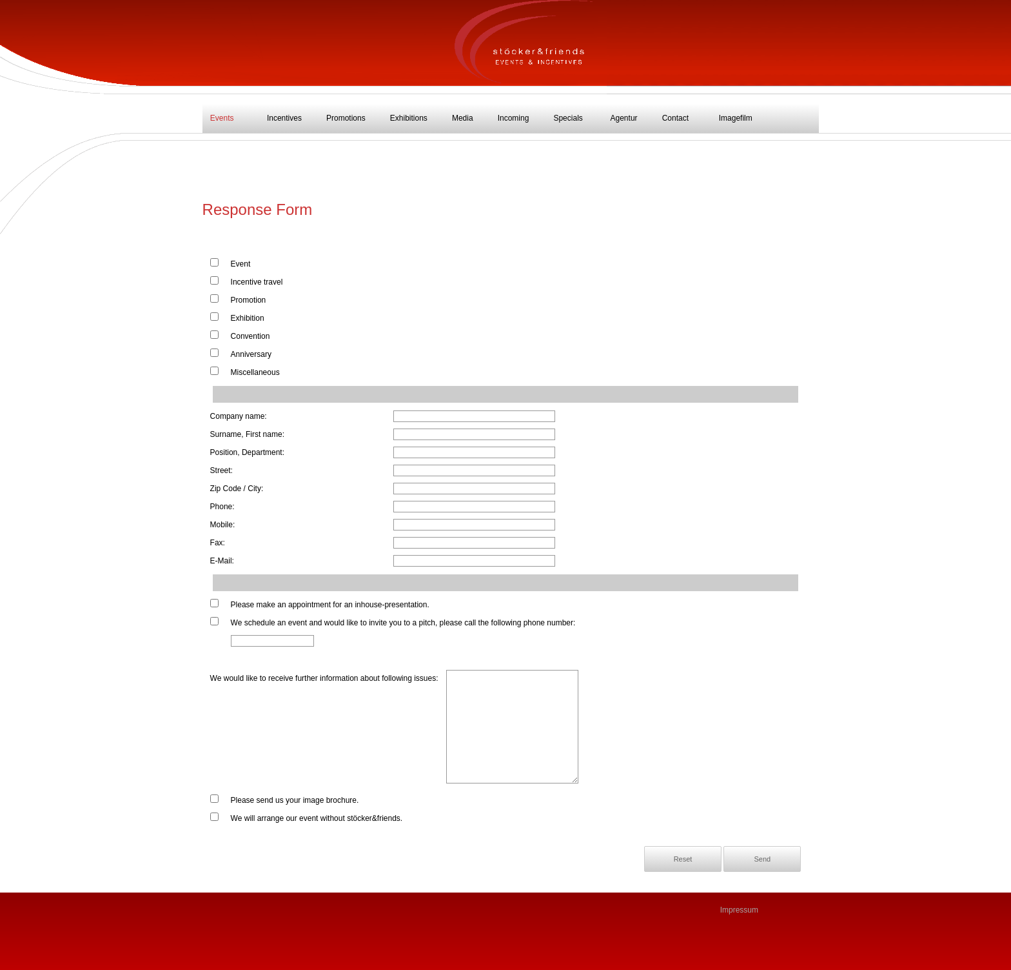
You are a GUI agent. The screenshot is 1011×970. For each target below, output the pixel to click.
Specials (567, 118)
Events (222, 118)
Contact (675, 118)
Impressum (739, 909)
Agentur (624, 118)
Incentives (284, 118)
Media (462, 118)
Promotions (346, 118)
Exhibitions (408, 118)
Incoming (513, 118)
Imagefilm (735, 118)
